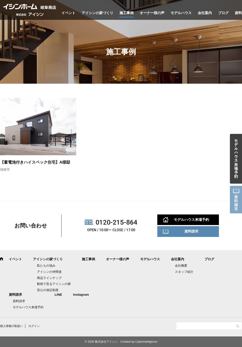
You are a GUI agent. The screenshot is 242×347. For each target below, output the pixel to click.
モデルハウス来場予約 (191, 219)
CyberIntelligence (146, 341)
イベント (68, 13)
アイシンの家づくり (97, 13)
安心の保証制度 (48, 290)
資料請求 (191, 231)
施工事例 (126, 13)
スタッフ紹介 (184, 271)
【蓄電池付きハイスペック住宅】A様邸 (35, 162)
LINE (58, 294)
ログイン (34, 326)
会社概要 (181, 265)
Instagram (81, 294)
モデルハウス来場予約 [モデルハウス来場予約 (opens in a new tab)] (28, 307)
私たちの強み (46, 265)
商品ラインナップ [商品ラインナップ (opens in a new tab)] (49, 278)
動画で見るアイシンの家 (54, 284)
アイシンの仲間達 (49, 271)
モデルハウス (181, 13)
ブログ (223, 13)
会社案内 (205, 13)
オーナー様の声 (152, 13)
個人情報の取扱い (11, 326)
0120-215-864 (116, 222)
